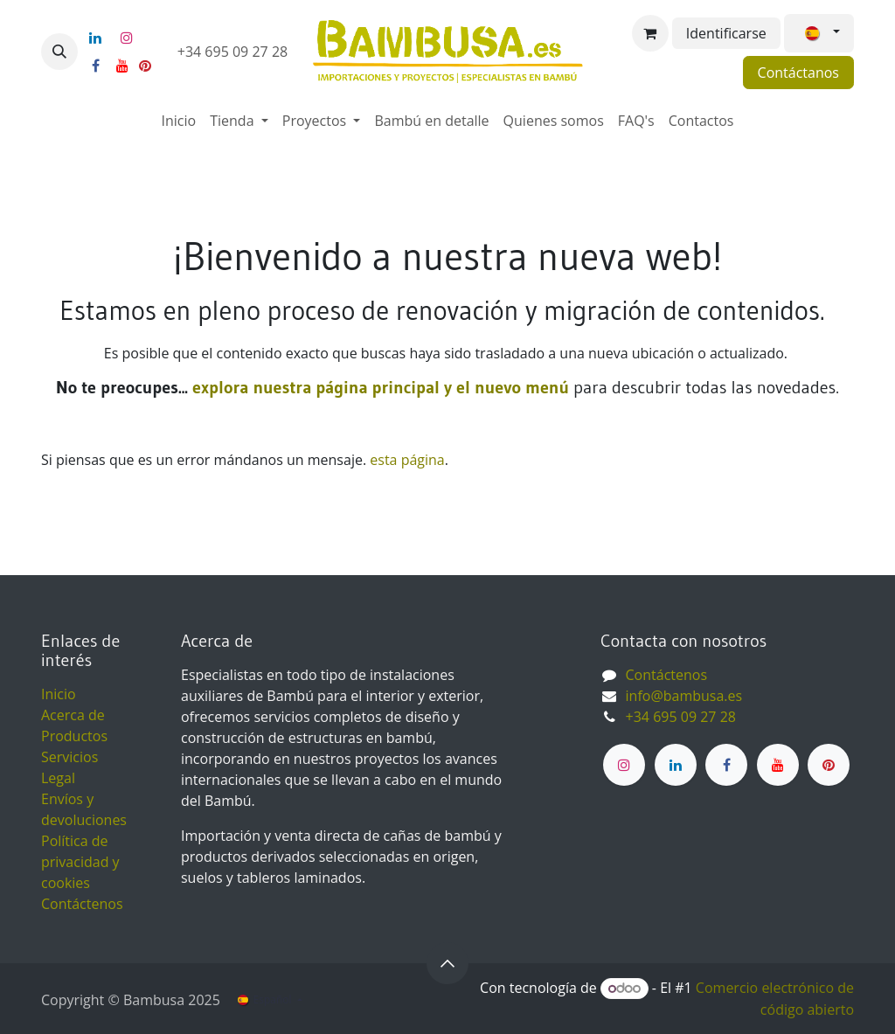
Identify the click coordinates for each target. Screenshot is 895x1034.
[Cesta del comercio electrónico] (650, 33)
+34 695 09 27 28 (234, 51)
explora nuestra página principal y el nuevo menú (378, 387)
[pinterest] (145, 65)
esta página (407, 459)
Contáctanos (798, 72)
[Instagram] (127, 38)
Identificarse (726, 33)
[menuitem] (179, 120)
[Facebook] (95, 66)
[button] (59, 51)
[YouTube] (122, 65)
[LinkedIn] (95, 38)
